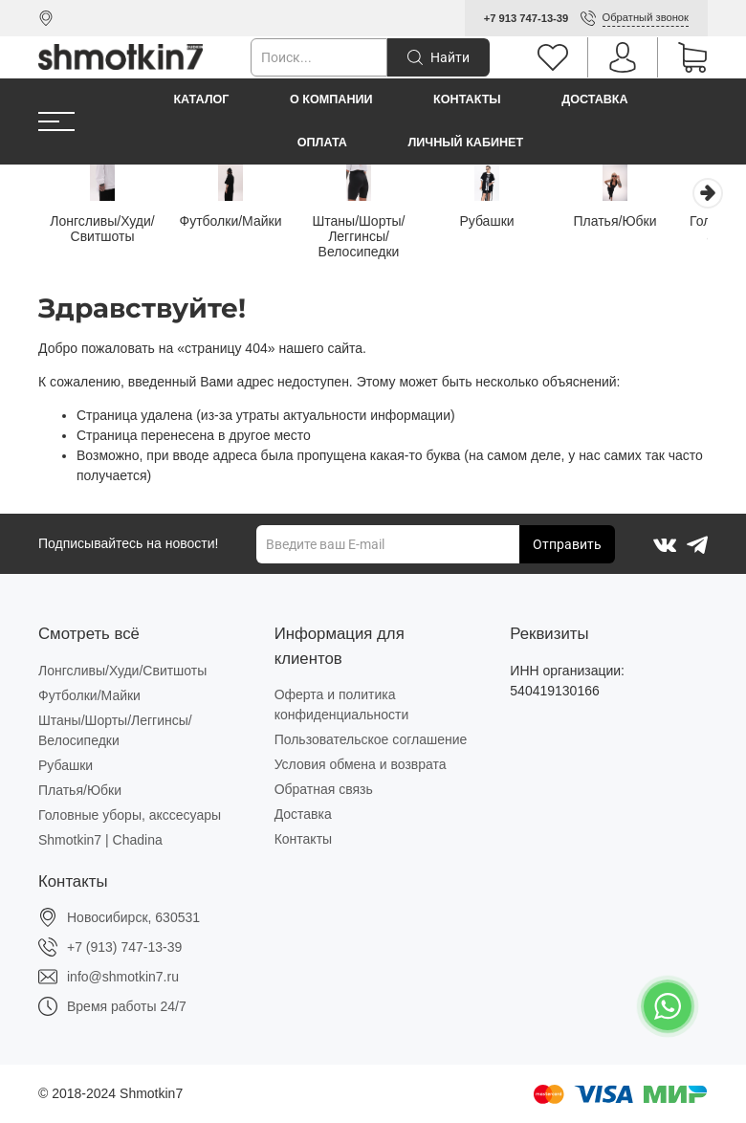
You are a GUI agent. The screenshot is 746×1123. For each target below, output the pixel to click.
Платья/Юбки (641, 223)
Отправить (567, 544)
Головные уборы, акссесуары (129, 815)
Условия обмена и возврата (360, 764)
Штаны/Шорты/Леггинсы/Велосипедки (372, 238)
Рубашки (506, 223)
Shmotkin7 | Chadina (100, 840)
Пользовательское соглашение (371, 739)
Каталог (201, 99)
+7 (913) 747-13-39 (124, 947)
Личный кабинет (465, 142)
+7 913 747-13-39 (526, 18)
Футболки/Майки (239, 223)
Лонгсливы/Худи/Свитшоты (105, 230)
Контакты (467, 99)
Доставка (594, 99)
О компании (331, 99)
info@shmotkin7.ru (123, 976)
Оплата (322, 142)
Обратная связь (323, 789)
